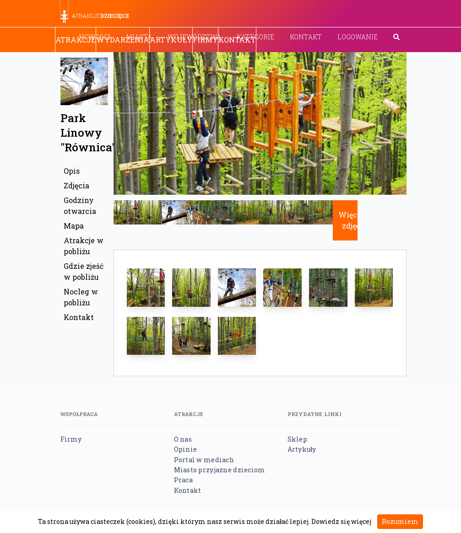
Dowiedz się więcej (341, 521)
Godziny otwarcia (80, 205)
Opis (72, 171)
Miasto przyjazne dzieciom (220, 469)
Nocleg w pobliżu (81, 297)
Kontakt (306, 36)
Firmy (205, 39)
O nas (183, 439)
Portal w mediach (204, 459)
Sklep (297, 439)
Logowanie (357, 36)
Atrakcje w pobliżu (83, 245)
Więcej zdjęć (350, 220)
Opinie (185, 449)
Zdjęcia (76, 185)
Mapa (74, 225)
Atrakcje (75, 39)
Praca (183, 479)
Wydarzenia (122, 39)
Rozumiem (400, 521)
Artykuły (171, 39)
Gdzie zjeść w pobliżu (83, 271)
